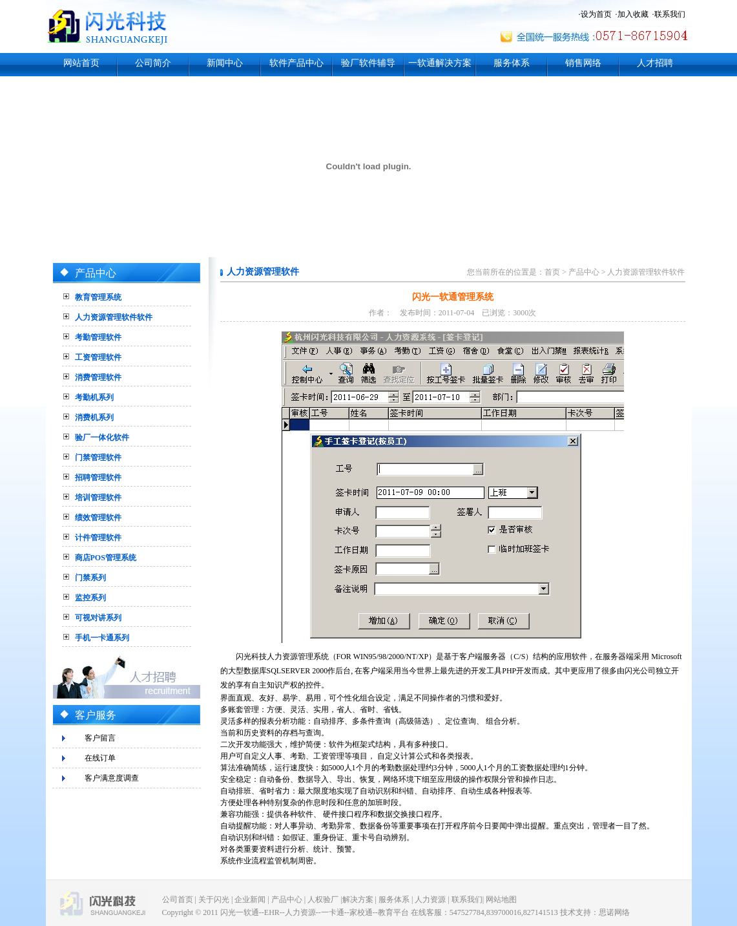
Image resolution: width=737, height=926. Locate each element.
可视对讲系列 (98, 617)
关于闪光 (213, 899)
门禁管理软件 (98, 457)
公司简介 (153, 63)
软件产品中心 (296, 63)
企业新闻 (249, 899)
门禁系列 (90, 577)
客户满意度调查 (112, 778)
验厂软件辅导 (368, 63)
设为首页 (596, 14)
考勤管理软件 (98, 337)
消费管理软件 (98, 377)
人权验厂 (322, 899)
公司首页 (177, 899)
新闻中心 (225, 63)
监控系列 (90, 597)
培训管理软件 (98, 497)
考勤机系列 (94, 397)
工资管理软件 (98, 357)
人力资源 (430, 899)
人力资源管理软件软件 (113, 317)
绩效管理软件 (98, 517)
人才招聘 (655, 63)
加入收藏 (633, 14)
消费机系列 (94, 417)
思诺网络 (614, 912)
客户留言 (100, 737)
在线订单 (100, 758)
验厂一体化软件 (102, 437)
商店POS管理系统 (105, 557)
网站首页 (81, 63)
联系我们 (669, 14)
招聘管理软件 (98, 477)
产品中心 (583, 272)
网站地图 (501, 899)
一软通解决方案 (440, 63)
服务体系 (511, 63)
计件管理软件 (98, 537)
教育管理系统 (98, 297)
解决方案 (357, 899)
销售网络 (583, 63)
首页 (552, 272)
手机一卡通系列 (102, 637)
